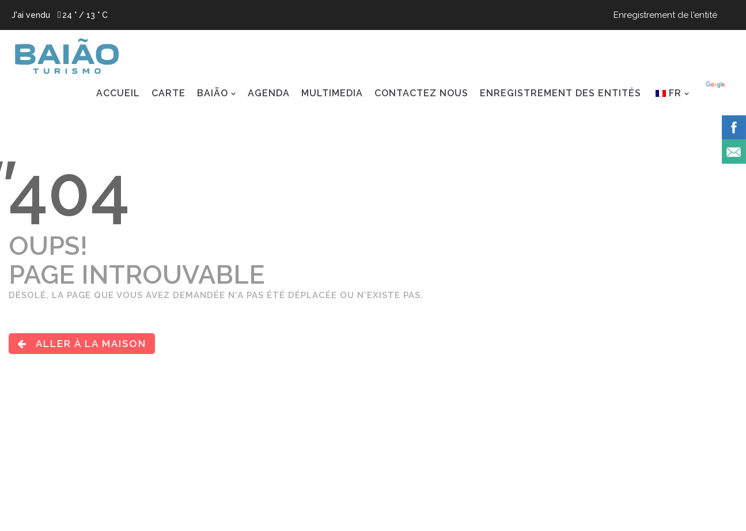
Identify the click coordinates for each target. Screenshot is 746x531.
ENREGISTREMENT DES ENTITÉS (560, 93)
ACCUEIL (118, 93)
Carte (168, 93)
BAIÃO (212, 93)
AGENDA (269, 93)
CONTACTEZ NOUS (421, 93)
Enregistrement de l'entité (665, 15)
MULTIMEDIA (332, 93)
